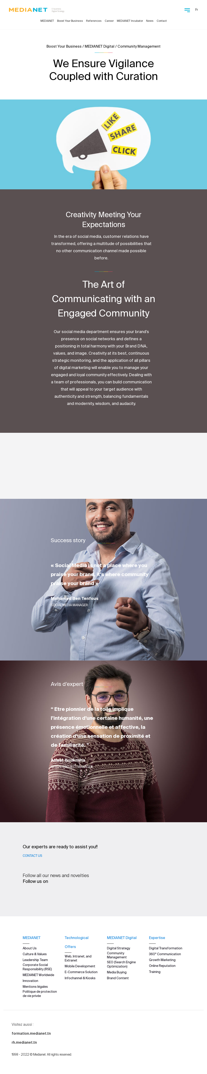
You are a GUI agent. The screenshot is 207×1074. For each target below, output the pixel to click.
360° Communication (165, 954)
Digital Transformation (165, 948)
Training (154, 971)
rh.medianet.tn (24, 1042)
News (150, 20)
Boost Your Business (70, 20)
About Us (30, 948)
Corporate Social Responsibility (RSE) (37, 967)
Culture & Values (35, 954)
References (94, 20)
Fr (196, 9)
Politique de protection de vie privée (40, 993)
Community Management (117, 955)
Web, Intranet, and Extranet (78, 958)
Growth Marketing (162, 960)
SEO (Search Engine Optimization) (121, 964)
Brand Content (118, 978)
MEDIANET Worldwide (38, 975)
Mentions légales (35, 986)
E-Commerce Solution (81, 972)
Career (109, 20)
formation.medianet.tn (31, 1033)
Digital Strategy (118, 948)
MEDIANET (47, 20)
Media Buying (117, 972)
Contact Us (32, 855)
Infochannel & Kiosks (80, 978)
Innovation (30, 981)
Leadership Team (35, 960)
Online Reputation (162, 966)
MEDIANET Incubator (130, 20)
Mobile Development (80, 966)
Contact (162, 20)
